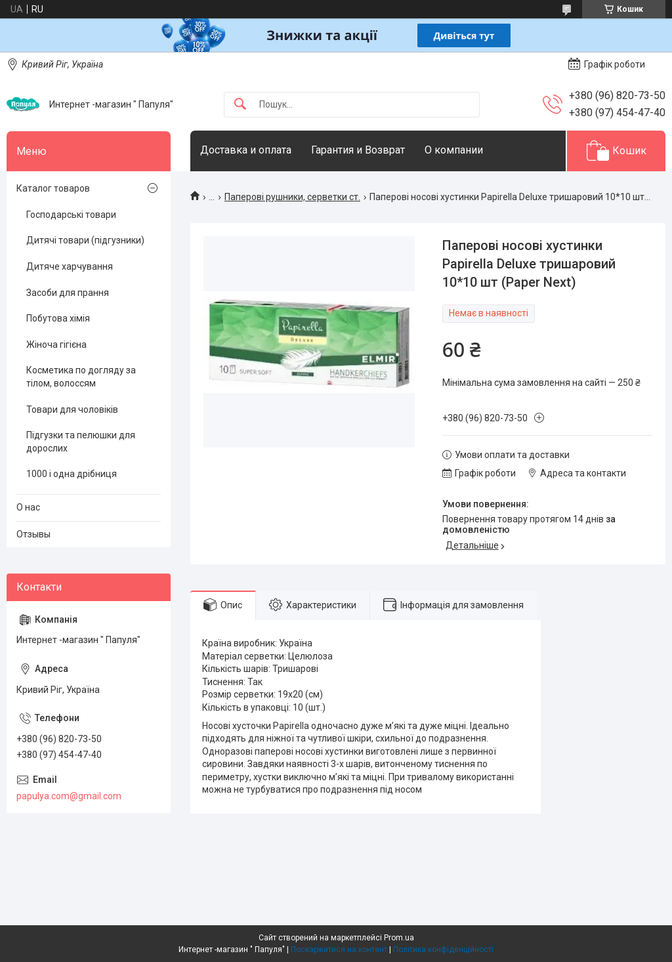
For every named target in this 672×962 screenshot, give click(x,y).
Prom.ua (399, 937)
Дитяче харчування (69, 266)
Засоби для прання (67, 292)
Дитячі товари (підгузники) (85, 240)
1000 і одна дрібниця (71, 474)
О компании (454, 150)
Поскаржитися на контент (339, 949)
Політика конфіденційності (443, 949)
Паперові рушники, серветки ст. (292, 197)
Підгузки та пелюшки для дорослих (80, 441)
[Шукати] (240, 104)
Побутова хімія (58, 318)
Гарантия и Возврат (358, 150)
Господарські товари (71, 214)
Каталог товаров (53, 188)
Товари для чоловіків (72, 409)
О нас (28, 507)
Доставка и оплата (245, 150)
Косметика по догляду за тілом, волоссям (81, 376)
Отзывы (33, 534)
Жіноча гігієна (56, 344)
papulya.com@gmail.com (68, 796)
